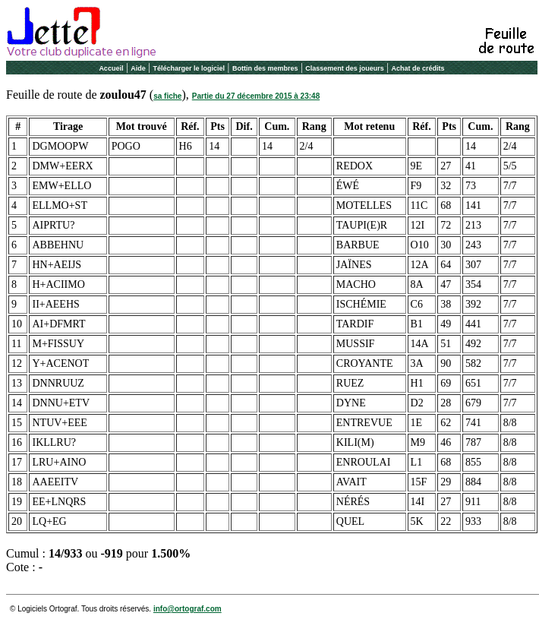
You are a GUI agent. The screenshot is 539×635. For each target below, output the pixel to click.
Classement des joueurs (344, 68)
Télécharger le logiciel (189, 68)
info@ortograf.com (187, 609)
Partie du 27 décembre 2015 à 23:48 (256, 96)
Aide (138, 68)
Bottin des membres (265, 68)
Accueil (111, 68)
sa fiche (167, 96)
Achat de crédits (418, 68)
